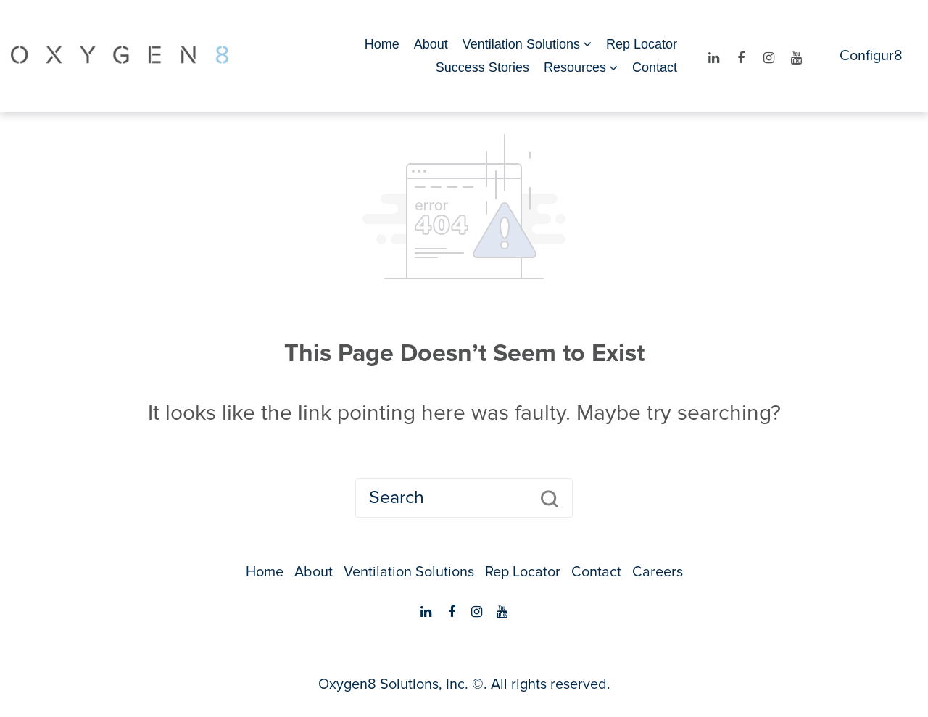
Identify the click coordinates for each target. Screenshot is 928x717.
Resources (575, 67)
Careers (657, 572)
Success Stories (482, 67)
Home (382, 44)
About (431, 44)
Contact (654, 67)
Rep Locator (641, 44)
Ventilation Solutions (521, 44)
